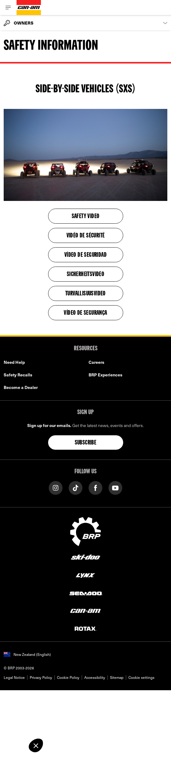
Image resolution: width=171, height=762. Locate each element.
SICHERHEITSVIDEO (85, 274)
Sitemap (117, 677)
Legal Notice (14, 677)
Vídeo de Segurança (85, 313)
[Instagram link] (56, 487)
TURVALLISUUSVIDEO (85, 294)
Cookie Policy (68, 677)
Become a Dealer (21, 387)
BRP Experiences (105, 374)
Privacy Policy (41, 677)
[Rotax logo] (85, 628)
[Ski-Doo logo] (85, 557)
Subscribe (86, 443)
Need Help (14, 362)
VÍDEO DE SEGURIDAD (85, 255)
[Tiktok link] (75, 487)
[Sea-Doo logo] (85, 593)
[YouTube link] (115, 487)
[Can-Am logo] (29, 7)
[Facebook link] (95, 487)
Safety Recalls (18, 374)
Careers (96, 362)
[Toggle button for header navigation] (8, 7)
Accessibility (94, 677)
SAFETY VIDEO (86, 217)
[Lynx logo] (85, 575)
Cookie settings (141, 677)
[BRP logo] (85, 531)
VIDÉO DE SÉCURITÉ (85, 236)
